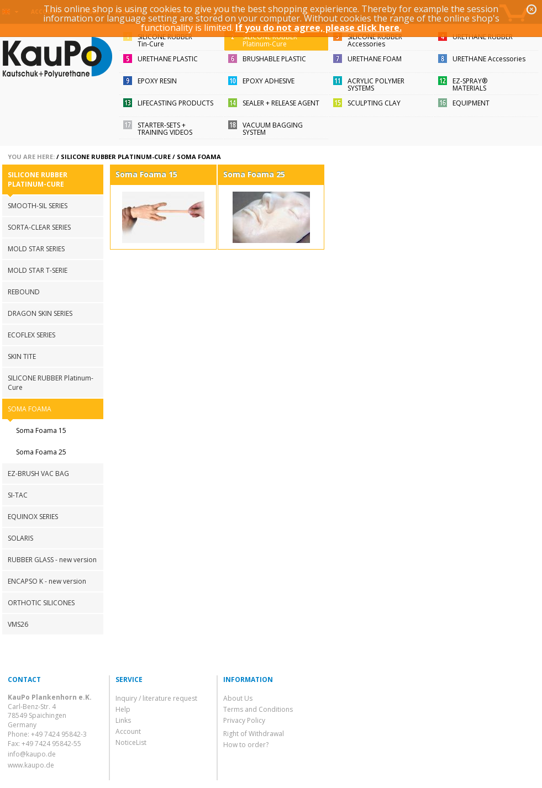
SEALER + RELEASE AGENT (281, 103)
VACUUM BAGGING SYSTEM (273, 128)
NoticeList (130, 742)
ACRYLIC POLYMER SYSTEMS (376, 84)
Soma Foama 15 (41, 430)
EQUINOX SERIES (33, 516)
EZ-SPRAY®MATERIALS (469, 84)
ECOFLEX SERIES (31, 335)
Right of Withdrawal (253, 733)
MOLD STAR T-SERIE (37, 270)
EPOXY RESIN (157, 81)
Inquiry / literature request (156, 698)
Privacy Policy (244, 720)
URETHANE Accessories (488, 59)
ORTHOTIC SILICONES (41, 602)
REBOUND (24, 292)
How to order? (246, 744)
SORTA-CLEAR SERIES (39, 227)
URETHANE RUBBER (482, 36)
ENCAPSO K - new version (47, 581)
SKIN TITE (22, 356)
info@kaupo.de (32, 754)
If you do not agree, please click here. (318, 28)
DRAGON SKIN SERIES (40, 313)
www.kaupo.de (31, 765)
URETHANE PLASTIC (168, 59)
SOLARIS (20, 538)
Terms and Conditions (258, 709)
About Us (237, 698)
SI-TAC (18, 495)
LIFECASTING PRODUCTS (175, 103)
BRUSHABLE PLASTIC (274, 59)
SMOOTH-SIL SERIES (37, 205)
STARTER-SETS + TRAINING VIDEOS (165, 128)
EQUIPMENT (471, 103)
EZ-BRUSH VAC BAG (38, 473)
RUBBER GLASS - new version (52, 559)
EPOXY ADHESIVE (268, 81)
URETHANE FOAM (375, 59)
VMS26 (18, 624)
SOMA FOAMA (199, 156)
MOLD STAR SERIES (36, 248)
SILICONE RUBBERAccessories (375, 40)
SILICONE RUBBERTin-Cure (165, 40)
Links (123, 720)
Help (122, 709)
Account (128, 731)
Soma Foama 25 (41, 452)
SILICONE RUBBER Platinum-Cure (116, 156)
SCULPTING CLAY (374, 103)
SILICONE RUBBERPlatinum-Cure (270, 40)
